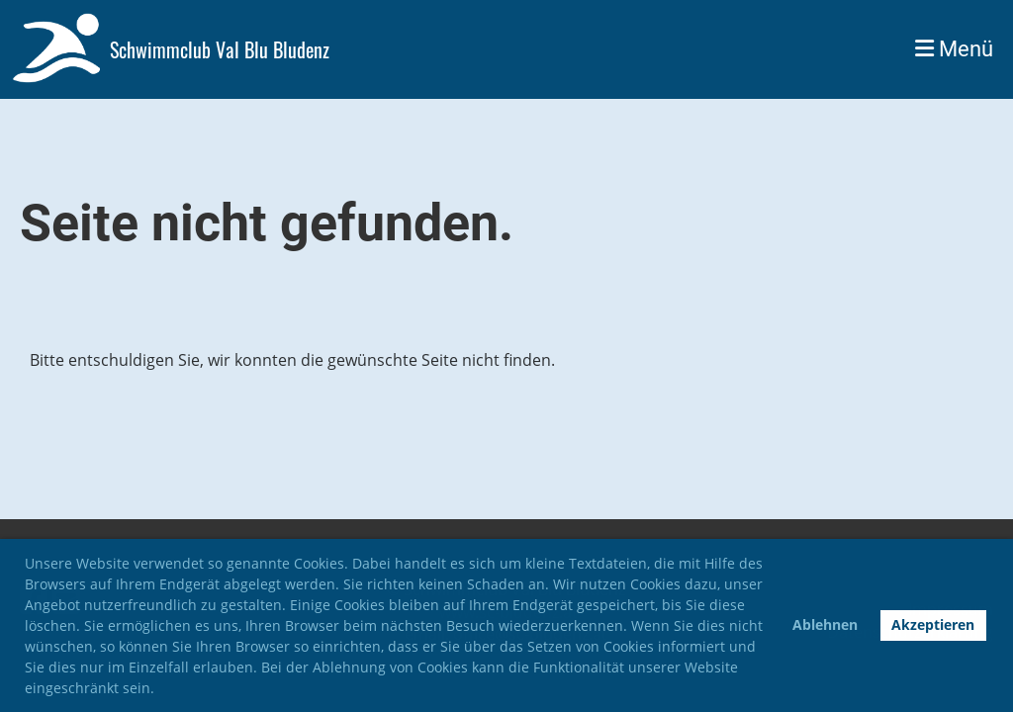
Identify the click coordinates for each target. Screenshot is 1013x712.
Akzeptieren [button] (932, 624)
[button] (161, 690)
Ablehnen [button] (825, 624)
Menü (954, 49)
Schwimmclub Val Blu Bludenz (219, 49)
